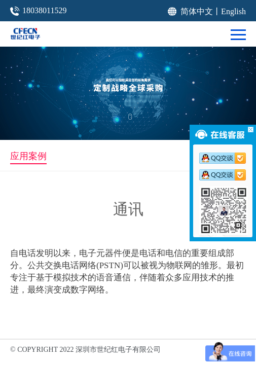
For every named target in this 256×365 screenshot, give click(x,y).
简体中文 (196, 11)
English (233, 11)
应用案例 (28, 156)
